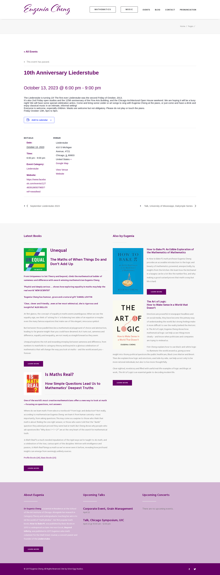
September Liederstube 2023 (44, 206)
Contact (170, 9)
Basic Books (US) (48, 458)
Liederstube (32, 168)
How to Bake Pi (37, 524)
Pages (190, 26)
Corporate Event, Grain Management (108, 508)
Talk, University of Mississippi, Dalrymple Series (168, 206)
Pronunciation (188, 9)
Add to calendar (40, 120)
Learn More (33, 364)
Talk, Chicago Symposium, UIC (103, 520)
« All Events (31, 51)
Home (182, 26)
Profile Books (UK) (32, 458)
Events (146, 9)
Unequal (58, 250)
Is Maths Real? (59, 374)
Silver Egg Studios (75, 569)
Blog (157, 9)
